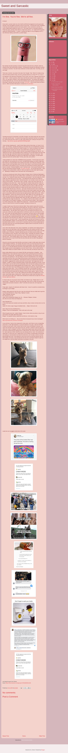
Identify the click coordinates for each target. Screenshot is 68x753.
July (53, 74)
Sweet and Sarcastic (15, 6)
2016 (51, 95)
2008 (51, 111)
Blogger (43, 749)
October (54, 67)
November (54, 66)
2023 (51, 62)
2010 (51, 107)
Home (24, 736)
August (53, 72)
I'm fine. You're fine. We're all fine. (55, 84)
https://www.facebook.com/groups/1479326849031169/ (18, 683)
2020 (51, 64)
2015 (51, 97)
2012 (51, 103)
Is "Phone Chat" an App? (57, 81)
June (53, 76)
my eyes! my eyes (25, 168)
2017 (51, 93)
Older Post (42, 736)
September (54, 70)
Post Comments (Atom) (27, 740)
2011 (51, 105)
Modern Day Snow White (57, 87)
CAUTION (27, 82)
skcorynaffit (60, 119)
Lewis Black (30, 83)
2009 (51, 109)
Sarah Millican (12, 277)
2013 (51, 101)
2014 (51, 99)
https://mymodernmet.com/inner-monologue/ (13, 320)
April (53, 80)
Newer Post (6, 736)
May (53, 78)
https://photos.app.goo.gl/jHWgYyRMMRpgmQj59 (18, 141)
